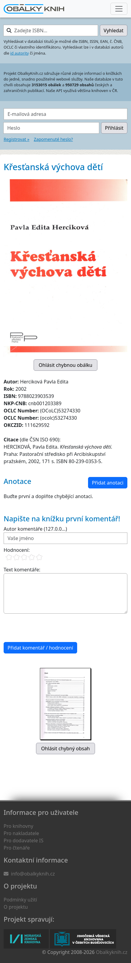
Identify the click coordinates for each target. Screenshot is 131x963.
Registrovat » (16, 139)
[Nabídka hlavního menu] (118, 9)
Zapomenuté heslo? (53, 139)
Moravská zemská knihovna (26, 939)
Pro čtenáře (17, 847)
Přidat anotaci (107, 482)
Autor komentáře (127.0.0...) (35, 529)
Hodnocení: (17, 550)
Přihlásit (114, 128)
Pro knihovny (18, 826)
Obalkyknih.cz (111, 952)
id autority (19, 53)
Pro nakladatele (21, 833)
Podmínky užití (20, 899)
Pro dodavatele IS (24, 840)
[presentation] (50, 628)
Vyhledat (113, 30)
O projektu (16, 907)
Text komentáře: (22, 569)
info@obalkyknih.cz (33, 873)
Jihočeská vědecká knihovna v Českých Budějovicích (83, 939)
